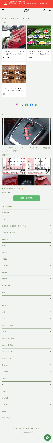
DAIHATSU (5, 239)
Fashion (5, 378)
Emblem (5, 365)
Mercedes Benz (8, 325)
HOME (4, 18)
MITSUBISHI (6, 286)
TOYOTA (5, 266)
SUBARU (5, 272)
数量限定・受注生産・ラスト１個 (14, 226)
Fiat (3, 299)
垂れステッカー (7, 358)
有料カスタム (7, 418)
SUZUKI (4, 252)
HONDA (4, 246)
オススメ (5, 219)
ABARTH (5, 305)
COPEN (4, 405)
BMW (4, 292)
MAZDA (11, 18)
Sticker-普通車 (7, 345)
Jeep (3, 319)
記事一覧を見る (26, 198)
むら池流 (5, 398)
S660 (4, 411)
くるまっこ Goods (9, 233)
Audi (3, 312)
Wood (4, 385)
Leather (5, 372)
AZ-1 (18, 18)
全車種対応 (6, 213)
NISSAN (4, 279)
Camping (5, 391)
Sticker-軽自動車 (8, 338)
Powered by (26, 432)
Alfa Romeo (6, 332)
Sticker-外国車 (7, 352)
